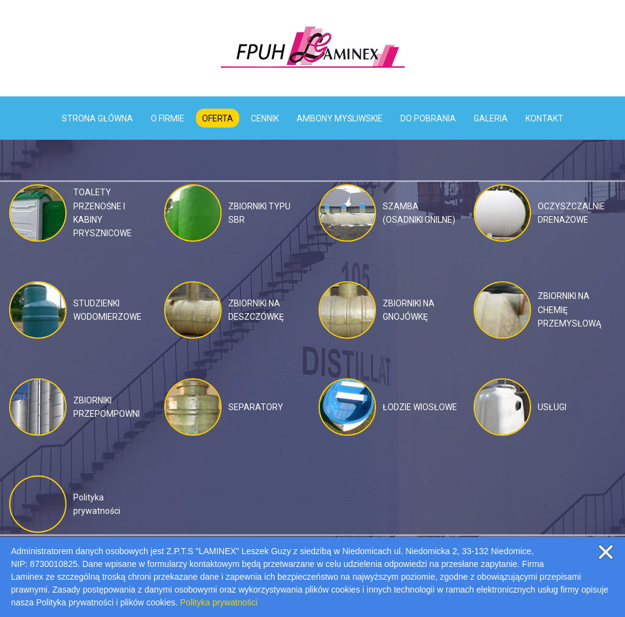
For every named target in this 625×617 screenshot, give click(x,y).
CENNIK (265, 118)
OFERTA (217, 118)
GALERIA (491, 118)
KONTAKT (544, 118)
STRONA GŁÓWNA (97, 118)
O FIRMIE (167, 118)
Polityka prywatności (219, 602)
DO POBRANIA (428, 118)
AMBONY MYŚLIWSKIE (340, 118)
